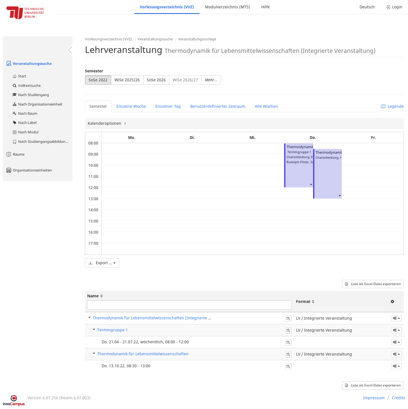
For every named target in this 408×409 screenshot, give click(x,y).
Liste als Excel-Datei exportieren (373, 283)
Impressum (374, 397)
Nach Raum (24, 113)
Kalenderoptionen (105, 123)
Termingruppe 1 (112, 329)
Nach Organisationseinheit (37, 104)
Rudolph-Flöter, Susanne (305, 162)
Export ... (102, 262)
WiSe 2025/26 (127, 79)
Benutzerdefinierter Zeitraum (217, 106)
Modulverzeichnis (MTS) (227, 6)
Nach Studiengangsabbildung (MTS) (42, 141)
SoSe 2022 (98, 79)
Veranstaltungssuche (29, 63)
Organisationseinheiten (29, 170)
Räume (15, 154)
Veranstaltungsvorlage (197, 38)
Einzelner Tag (168, 106)
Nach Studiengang (30, 94)
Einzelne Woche (131, 106)
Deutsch (367, 6)
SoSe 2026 (156, 79)
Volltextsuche (26, 85)
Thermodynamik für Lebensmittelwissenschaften (143, 353)
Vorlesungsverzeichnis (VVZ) (167, 6)
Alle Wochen (266, 106)
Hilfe (265, 6)
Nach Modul (25, 131)
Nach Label (24, 122)
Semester (94, 71)
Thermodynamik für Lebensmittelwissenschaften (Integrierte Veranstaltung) (164, 317)
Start (19, 76)
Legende (392, 106)
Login (394, 6)
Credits (398, 397)
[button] (310, 184)
